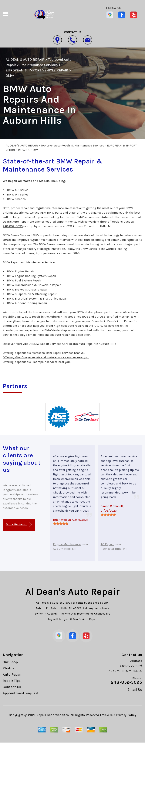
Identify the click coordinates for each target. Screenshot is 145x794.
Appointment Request (21, 693)
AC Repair (107, 544)
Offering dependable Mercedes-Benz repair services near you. (44, 353)
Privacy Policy (126, 715)
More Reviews (19, 524)
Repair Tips (12, 681)
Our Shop (10, 662)
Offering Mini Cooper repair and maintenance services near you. (46, 357)
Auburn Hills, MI (64, 548)
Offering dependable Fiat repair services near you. (36, 362)
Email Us (134, 689)
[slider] (60, 523)
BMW (10, 76)
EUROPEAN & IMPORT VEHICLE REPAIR (37, 70)
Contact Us (12, 687)
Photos (8, 668)
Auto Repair (12, 674)
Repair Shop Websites (52, 715)
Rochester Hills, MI (114, 548)
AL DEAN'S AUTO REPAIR (25, 59)
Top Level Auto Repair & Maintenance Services (72, 145)
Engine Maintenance (67, 544)
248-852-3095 (13, 226)
